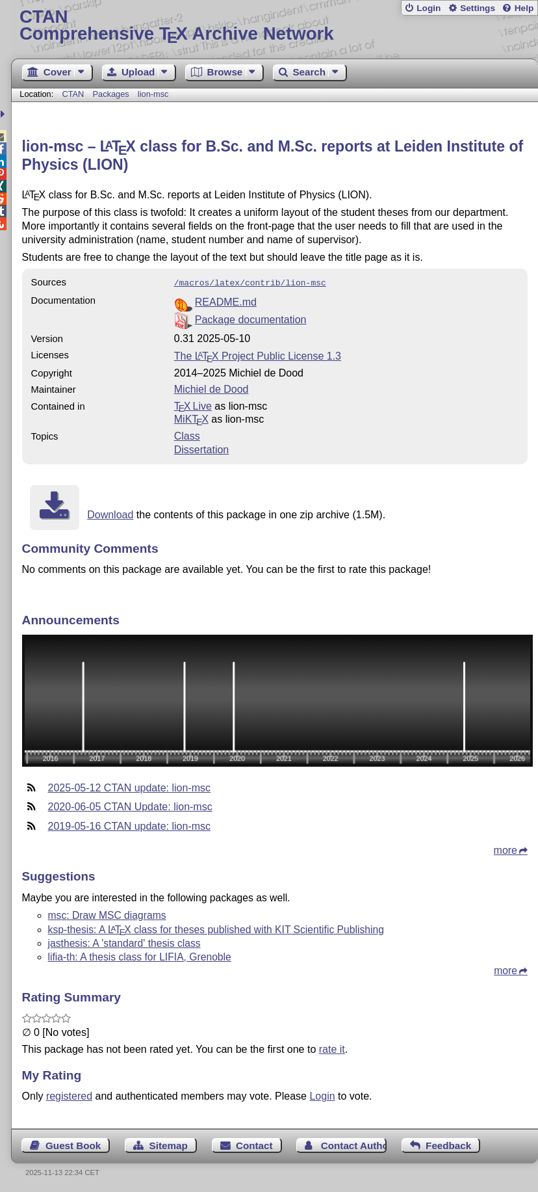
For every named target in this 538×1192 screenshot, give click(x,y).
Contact (254, 1144)
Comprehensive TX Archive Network (274, 25)
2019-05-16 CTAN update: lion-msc (129, 824)
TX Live (193, 404)
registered (69, 1094)
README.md (226, 300)
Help (524, 8)
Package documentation (251, 318)
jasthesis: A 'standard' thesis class (124, 941)
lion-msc (153, 94)
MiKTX (191, 417)
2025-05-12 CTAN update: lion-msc (129, 786)
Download (110, 513)
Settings (477, 8)
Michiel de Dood (211, 387)
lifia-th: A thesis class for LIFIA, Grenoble (139, 955)
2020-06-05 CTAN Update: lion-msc (130, 805)
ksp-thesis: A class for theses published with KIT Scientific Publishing (216, 928)
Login (428, 8)
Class (187, 434)
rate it (332, 1047)
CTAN (73, 94)
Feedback (448, 1144)
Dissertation (201, 448)
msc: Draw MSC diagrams (107, 914)
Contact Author (354, 1144)
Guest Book (73, 1144)
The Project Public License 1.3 (257, 354)
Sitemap (168, 1144)
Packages (111, 94)
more (505, 848)
